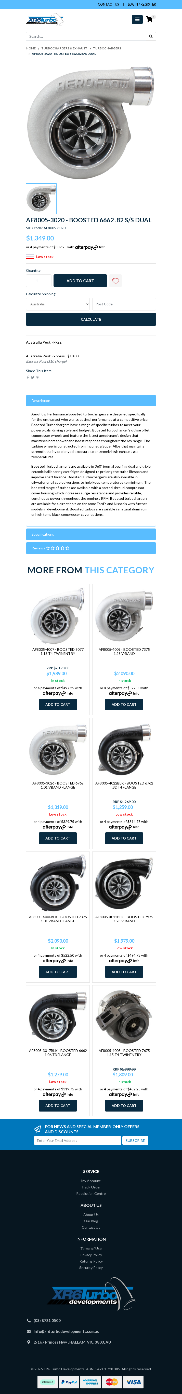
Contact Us (91, 1227)
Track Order (91, 1187)
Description (41, 400)
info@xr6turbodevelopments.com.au (66, 1331)
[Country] (58, 304)
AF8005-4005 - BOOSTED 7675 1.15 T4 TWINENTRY (124, 1052)
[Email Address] (77, 1140)
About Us (91, 1214)
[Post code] (124, 304)
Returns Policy (91, 1261)
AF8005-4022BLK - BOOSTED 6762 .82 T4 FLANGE (124, 785)
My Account (91, 1181)
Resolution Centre (91, 1193)
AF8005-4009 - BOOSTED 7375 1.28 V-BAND (124, 651)
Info (102, 247)
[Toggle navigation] (137, 19)
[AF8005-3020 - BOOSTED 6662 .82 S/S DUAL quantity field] (38, 280)
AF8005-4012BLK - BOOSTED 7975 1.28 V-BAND (124, 919)
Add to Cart (80, 280)
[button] (115, 280)
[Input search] (86, 36)
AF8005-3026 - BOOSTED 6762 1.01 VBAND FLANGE (58, 785)
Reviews (50, 548)
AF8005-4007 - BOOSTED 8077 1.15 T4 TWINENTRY (58, 651)
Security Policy (91, 1267)
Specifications (43, 534)
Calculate (91, 319)
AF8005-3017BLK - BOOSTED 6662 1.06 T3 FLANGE (58, 1052)
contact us (108, 4)
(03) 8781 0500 (47, 1320)
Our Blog (91, 1221)
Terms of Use (91, 1248)
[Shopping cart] (149, 19)
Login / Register (142, 4)
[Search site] (151, 36)
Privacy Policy (91, 1255)
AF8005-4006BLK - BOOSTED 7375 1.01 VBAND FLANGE (58, 919)
